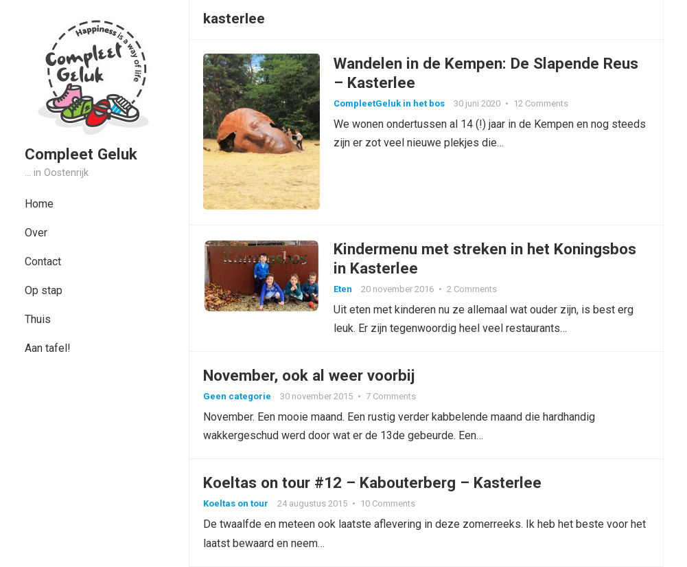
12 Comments (540, 103)
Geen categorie (237, 396)
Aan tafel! (48, 348)
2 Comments (472, 289)
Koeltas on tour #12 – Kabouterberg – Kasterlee (372, 482)
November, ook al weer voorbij (309, 375)
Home (39, 203)
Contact (43, 261)
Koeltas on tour (235, 503)
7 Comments (391, 396)
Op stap (43, 290)
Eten (343, 289)
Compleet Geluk (81, 154)
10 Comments (387, 503)
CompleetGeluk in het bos (389, 103)
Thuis (38, 319)
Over (36, 232)
